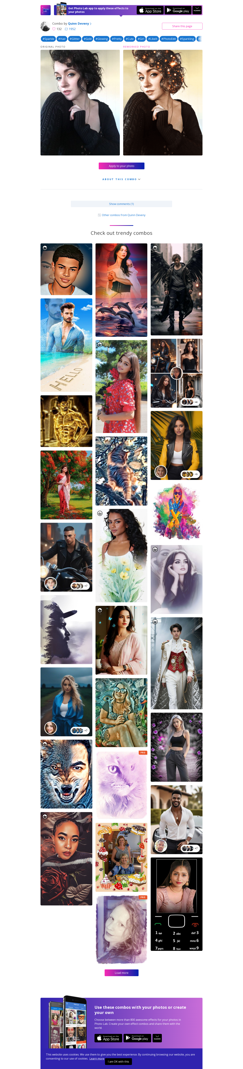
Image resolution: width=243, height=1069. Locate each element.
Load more (121, 973)
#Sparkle (48, 39)
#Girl (141, 39)
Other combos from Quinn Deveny (121, 215)
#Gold (87, 39)
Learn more (96, 1058)
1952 (70, 29)
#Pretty (117, 39)
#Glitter (75, 39)
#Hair (62, 39)
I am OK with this (118, 1061)
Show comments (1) (121, 204)
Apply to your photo (121, 166)
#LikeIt (152, 39)
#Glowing (102, 39)
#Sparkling (187, 39)
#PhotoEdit (168, 39)
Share (182, 26)
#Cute (130, 39)
